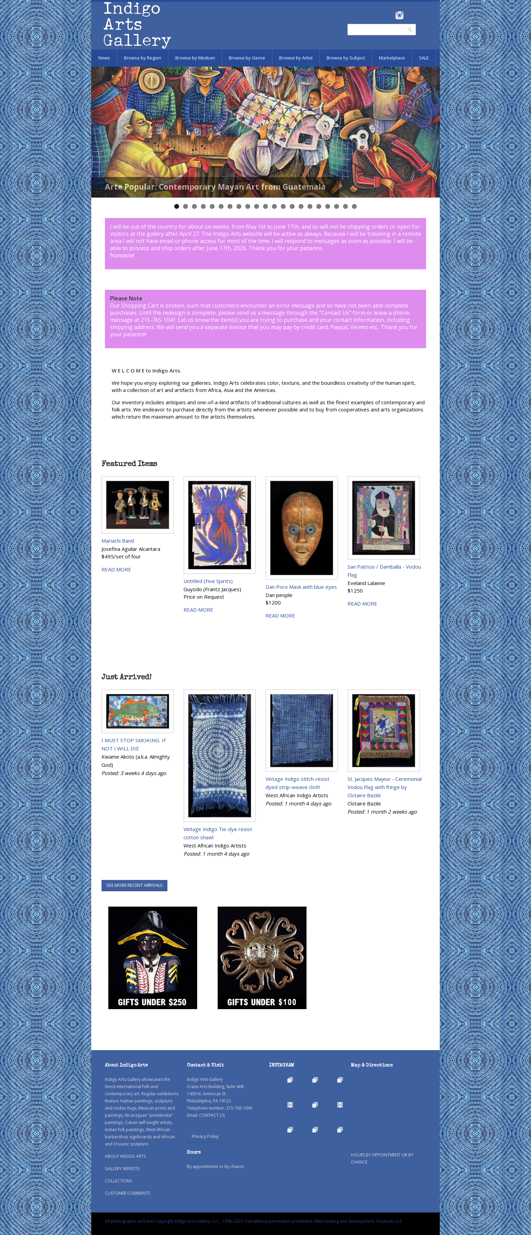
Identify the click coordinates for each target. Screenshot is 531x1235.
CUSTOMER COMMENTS (127, 1193)
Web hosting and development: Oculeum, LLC (358, 1221)
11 (265, 206)
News (104, 58)
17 (318, 206)
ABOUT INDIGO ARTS (125, 1156)
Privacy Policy (205, 1136)
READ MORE (116, 569)
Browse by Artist (296, 58)
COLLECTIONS (118, 1181)
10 (256, 206)
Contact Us (335, 312)
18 (327, 206)
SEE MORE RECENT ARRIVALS (134, 885)
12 (274, 206)
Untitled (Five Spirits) (208, 581)
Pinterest (410, 15)
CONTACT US (212, 1115)
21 (354, 206)
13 (283, 206)
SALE (424, 58)
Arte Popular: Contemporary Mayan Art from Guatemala (215, 186)
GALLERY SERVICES (122, 1168)
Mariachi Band (117, 540)
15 (301, 206)
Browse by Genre (247, 58)
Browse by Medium (195, 58)
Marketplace (392, 58)
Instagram (399, 15)
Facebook (390, 15)
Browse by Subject (346, 58)
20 (345, 206)
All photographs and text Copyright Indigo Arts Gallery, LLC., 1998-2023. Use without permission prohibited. (209, 1221)
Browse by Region (142, 58)
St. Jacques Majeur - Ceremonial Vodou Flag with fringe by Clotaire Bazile (385, 787)
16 (310, 206)
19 (336, 206)
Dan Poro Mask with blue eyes (301, 586)
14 (292, 206)
